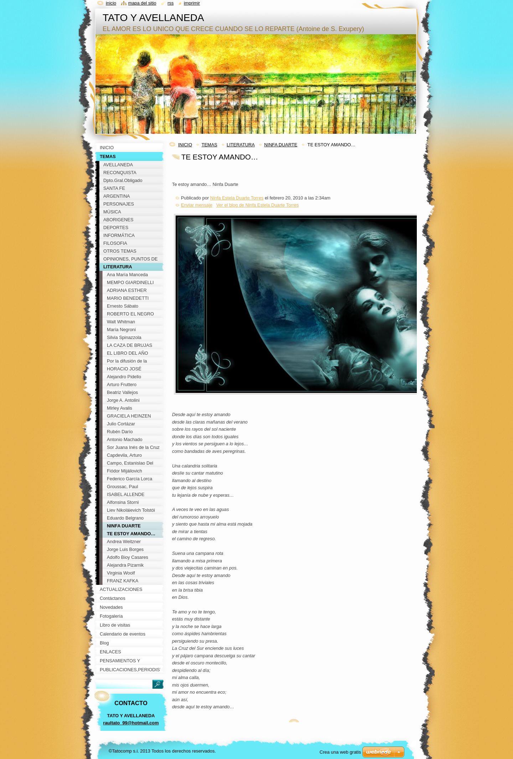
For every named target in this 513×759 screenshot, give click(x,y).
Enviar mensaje (196, 205)
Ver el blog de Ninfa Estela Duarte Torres (257, 205)
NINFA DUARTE (280, 144)
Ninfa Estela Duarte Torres (237, 198)
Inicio (111, 3)
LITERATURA (241, 144)
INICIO (185, 144)
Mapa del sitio (142, 3)
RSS (170, 3)
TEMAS (209, 144)
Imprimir (192, 3)
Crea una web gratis (340, 752)
